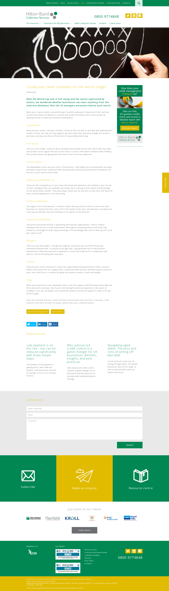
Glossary (87, 558)
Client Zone (115, 23)
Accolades (88, 563)
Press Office (89, 561)
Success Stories (73, 3)
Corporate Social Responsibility (95, 552)
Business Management (38, 311)
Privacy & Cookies (44, 579)
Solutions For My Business (56, 23)
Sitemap (88, 579)
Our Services (32, 23)
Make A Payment (52, 3)
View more (84, 530)
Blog (82, 3)
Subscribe (165, 182)
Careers (102, 23)
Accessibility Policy (77, 579)
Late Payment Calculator (95, 3)
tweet (33, 324)
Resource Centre (90, 550)
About (63, 3)
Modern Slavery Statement (60, 579)
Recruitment (57, 311)
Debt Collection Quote (85, 23)
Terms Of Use (31, 579)
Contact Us (126, 3)
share (44, 324)
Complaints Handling (91, 555)
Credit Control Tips (113, 3)
